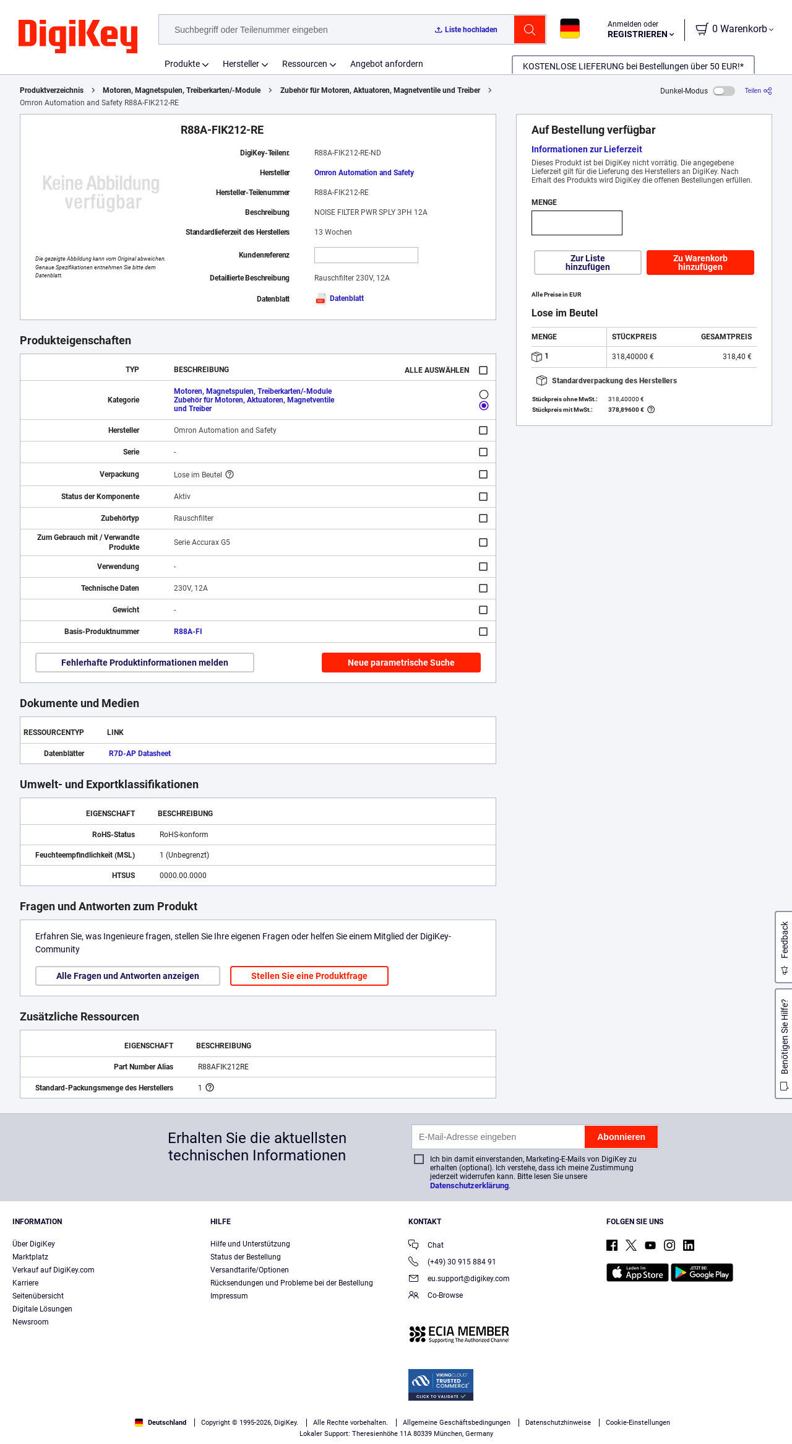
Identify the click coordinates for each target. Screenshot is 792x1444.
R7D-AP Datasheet (140, 753)
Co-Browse (435, 1296)
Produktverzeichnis (52, 90)
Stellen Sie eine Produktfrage (309, 976)
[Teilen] (758, 90)
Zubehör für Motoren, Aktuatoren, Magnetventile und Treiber (380, 90)
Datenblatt (339, 298)
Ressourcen (304, 64)
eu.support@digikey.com (459, 1279)
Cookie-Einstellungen (638, 1423)
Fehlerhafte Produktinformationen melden (144, 663)
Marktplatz (30, 1257)
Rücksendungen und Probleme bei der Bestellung (291, 1283)
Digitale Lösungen (42, 1309)
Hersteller (241, 64)
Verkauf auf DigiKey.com (53, 1270)
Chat (426, 1246)
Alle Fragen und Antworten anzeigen (127, 976)
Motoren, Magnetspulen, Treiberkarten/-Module (181, 90)
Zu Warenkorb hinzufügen (700, 262)
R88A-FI (188, 631)
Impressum (229, 1296)
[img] (78, 37)
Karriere (25, 1283)
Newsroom (30, 1322)
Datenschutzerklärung (469, 1185)
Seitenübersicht (38, 1296)
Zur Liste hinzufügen (588, 262)
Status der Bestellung (245, 1257)
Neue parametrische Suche (401, 663)
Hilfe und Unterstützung (250, 1244)
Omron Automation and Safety (364, 172)
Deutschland (160, 1423)
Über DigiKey (33, 1244)
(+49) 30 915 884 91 (452, 1263)
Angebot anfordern (386, 64)
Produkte (182, 64)
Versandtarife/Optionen (249, 1270)
